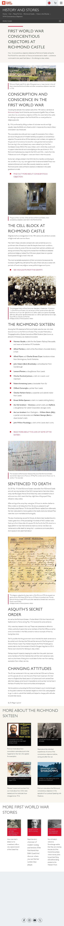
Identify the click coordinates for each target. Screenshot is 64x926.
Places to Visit (17, 14)
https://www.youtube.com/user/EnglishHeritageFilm (34, 920)
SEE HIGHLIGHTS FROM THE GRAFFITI (28, 270)
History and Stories (42, 14)
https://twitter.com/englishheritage (40, 920)
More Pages (7, 21)
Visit (10, 14)
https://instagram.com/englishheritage (29, 920)
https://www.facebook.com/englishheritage (24, 920)
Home (5, 14)
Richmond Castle (29, 14)
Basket (55, 3)
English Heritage (7, 3)
